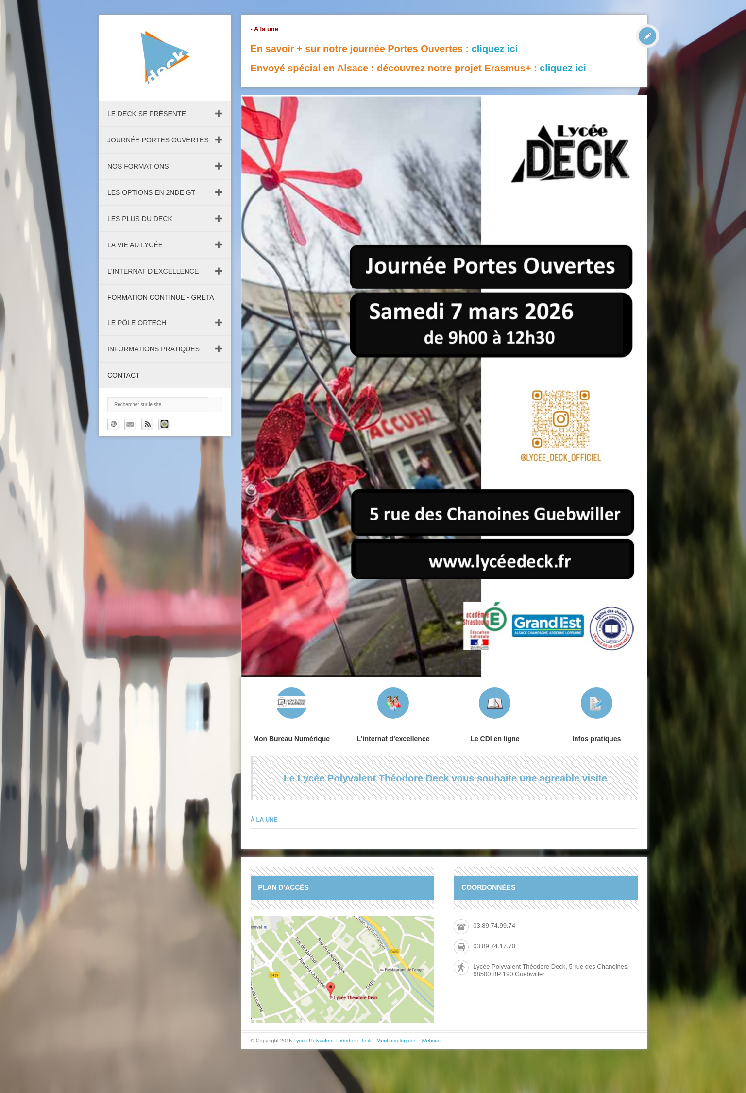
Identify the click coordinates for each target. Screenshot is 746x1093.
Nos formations (138, 166)
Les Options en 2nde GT (151, 192)
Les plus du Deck (139, 219)
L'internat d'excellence (153, 271)
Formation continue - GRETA (160, 297)
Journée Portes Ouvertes (158, 140)
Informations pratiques (153, 349)
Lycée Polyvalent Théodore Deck (332, 1040)
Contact (123, 375)
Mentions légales (396, 1040)
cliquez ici (495, 48)
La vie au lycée (135, 245)
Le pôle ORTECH (136, 323)
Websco (431, 1040)
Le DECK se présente (146, 114)
